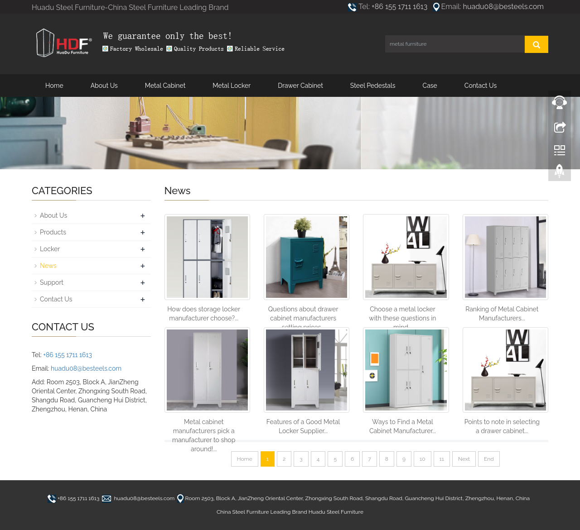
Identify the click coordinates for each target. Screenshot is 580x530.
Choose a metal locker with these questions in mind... (402, 318)
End (489, 459)
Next (464, 459)
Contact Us (480, 85)
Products (53, 232)
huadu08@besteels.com (503, 6)
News (48, 265)
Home (54, 85)
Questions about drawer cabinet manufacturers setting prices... (303, 318)
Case (430, 85)
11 (442, 459)
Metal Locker (232, 85)
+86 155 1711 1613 (399, 6)
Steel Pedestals (373, 85)
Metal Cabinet (165, 85)
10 (422, 459)
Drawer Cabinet (300, 85)
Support (51, 282)
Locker (50, 249)
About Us (104, 85)
